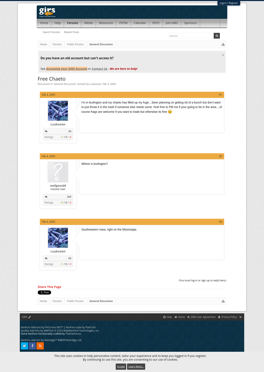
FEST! (155, 23)
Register (233, 3)
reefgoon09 (58, 186)
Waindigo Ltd (73, 340)
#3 (220, 221)
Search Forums (51, 32)
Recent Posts (71, 32)
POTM (123, 23)
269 (69, 196)
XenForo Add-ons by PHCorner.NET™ (42, 327)
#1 (220, 94)
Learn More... (136, 366)
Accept (121, 366)
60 (69, 131)
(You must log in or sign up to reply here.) (202, 280)
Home (44, 23)
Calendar (140, 23)
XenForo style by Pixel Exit (81, 327)
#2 (220, 156)
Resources (106, 23)
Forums (72, 23)
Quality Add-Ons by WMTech (60, 330)
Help (57, 23)
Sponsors (190, 23)
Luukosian (95, 84)
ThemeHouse (73, 333)
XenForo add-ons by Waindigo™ (39, 340)
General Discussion (65, 84)
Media (88, 23)
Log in (223, 3)
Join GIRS (172, 23)
